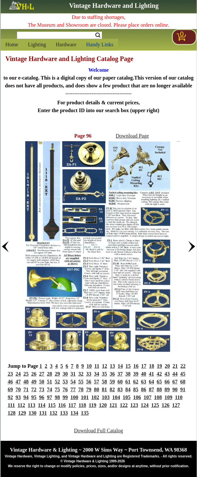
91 (183, 389)
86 (143, 389)
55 (81, 381)
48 (26, 381)
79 (88, 389)
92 (10, 397)
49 (34, 381)
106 (137, 397)
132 (53, 413)
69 (10, 389)
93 (18, 397)
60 (120, 381)
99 (65, 397)
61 (128, 381)
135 (85, 413)
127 (176, 405)
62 (136, 381)
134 (74, 413)
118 (82, 405)
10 (89, 366)
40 (143, 374)
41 (151, 374)
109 (168, 397)
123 (134, 405)
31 (73, 374)
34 (96, 374)
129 (22, 413)
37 (120, 374)
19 (159, 366)
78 (81, 389)
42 (159, 374)
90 (175, 389)
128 (12, 413)
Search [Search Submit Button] (98, 35)
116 (62, 405)
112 (21, 405)
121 (113, 405)
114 (41, 405)
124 (145, 405)
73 (41, 389)
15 (128, 366)
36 (112, 374)
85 (136, 389)
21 (175, 366)
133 (64, 413)
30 (65, 374)
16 (136, 366)
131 (43, 413)
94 (26, 397)
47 (18, 381)
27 (41, 374)
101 (85, 397)
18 (151, 366)
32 (81, 374)
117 (72, 405)
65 (159, 381)
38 (128, 374)
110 (179, 397)
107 (148, 397)
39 (136, 374)
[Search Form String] (59, 35)
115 (52, 405)
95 (34, 397)
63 (143, 381)
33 (88, 374)
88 (159, 389)
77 (73, 389)
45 (183, 374)
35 (104, 374)
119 (92, 405)
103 (106, 397)
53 (65, 381)
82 (112, 389)
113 (31, 405)
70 (18, 389)
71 (26, 389)
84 (128, 389)
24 (18, 374)
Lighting (37, 44)
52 (57, 381)
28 (49, 374)
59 (112, 381)
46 (10, 381)
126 (166, 405)
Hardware (66, 44)
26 (34, 374)
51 (49, 381)
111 (11, 405)
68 (183, 381)
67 (175, 381)
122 (124, 405)
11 (96, 366)
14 (120, 366)
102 (95, 397)
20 (167, 366)
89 (167, 389)
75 (57, 389)
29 (57, 374)
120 (103, 405)
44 (175, 374)
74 (49, 389)
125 (155, 405)
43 (167, 374)
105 (127, 397)
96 (41, 397)
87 (151, 389)
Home (12, 44)
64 (151, 381)
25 (26, 374)
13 (112, 366)
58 (104, 381)
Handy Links (99, 44)
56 (88, 381)
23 (10, 374)
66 (167, 381)
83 (120, 389)
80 (96, 389)
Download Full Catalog (98, 430)
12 (104, 366)
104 (116, 397)
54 (73, 381)
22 (183, 366)
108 (158, 397)
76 (65, 389)
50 (41, 381)
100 (74, 397)
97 (49, 397)
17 (143, 366)
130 (33, 413)
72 (34, 389)
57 (96, 381)
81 (104, 389)
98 (57, 397)
